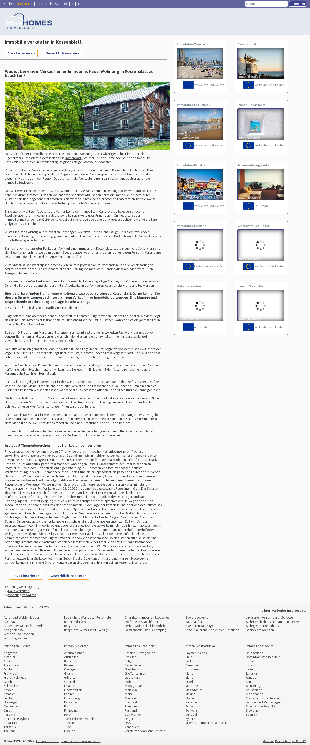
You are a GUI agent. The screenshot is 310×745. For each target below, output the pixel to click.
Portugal (131, 702)
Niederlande (254, 694)
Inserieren (25, 3)
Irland (189, 673)
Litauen (69, 694)
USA (128, 723)
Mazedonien (194, 690)
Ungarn (130, 719)
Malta (129, 694)
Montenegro (254, 686)
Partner (42, 3)
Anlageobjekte (14, 630)
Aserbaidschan (74, 653)
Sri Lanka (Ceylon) (16, 719)
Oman (8, 710)
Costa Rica (192, 661)
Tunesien (70, 723)
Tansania (10, 727)
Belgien (69, 665)
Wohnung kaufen (15, 638)
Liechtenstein (73, 690)
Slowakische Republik (260, 706)
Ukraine (69, 731)
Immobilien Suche (47, 741)
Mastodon (268, 741)
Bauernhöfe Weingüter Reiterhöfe (87, 617)
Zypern (190, 719)
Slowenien (253, 710)
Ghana (68, 673)
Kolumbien (11, 686)
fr (78, 3)
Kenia (250, 681)
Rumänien (132, 706)
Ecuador (251, 661)
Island (189, 677)
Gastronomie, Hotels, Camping (145, 630)
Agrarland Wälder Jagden (22, 617)
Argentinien (12, 665)
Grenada (70, 681)
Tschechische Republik (79, 719)
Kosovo (8, 690)
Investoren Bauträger (200, 626)
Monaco (190, 698)
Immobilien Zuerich (17, 646)
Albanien (10, 657)
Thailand (10, 731)
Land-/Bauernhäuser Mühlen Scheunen (212, 630)
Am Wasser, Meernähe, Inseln (24, 626)
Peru (67, 706)
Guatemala (132, 677)
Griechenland (134, 669)
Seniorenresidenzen (260, 630)
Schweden (192, 706)
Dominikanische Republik (263, 657)
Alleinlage (10, 621)
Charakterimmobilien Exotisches (147, 617)
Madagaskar (133, 686)
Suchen (9, 3)
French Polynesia (15, 677)
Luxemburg (72, 698)
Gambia (9, 681)
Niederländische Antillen (263, 698)
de (66, 3)
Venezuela (132, 727)
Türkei (68, 727)
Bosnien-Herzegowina (140, 653)
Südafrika (10, 723)
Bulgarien (131, 661)
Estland (251, 665)
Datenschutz (283, 741)
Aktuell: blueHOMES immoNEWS (26, 607)
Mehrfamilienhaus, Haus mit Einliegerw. (273, 621)
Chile (188, 657)
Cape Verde (133, 665)
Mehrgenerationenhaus (262, 626)
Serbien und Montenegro (263, 702)
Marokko (131, 698)
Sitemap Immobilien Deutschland (208, 723)
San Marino (133, 714)
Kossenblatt (73, 158)
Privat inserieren (21, 53)
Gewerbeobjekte (196, 617)
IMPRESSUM (299, 741)
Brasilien (130, 657)
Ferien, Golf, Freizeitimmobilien (146, 626)
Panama (9, 714)
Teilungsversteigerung (23, 587)
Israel (189, 681)
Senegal (191, 714)
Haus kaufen (193, 621)
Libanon (69, 686)
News (54, 3)
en (72, 3)
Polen (68, 714)
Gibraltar (70, 677)
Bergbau (70, 626)
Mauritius (191, 686)
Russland (131, 710)
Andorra (9, 661)
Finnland (10, 669)
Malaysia (131, 690)
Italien (250, 669)
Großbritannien (135, 673)
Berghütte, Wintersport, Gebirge (86, 630)
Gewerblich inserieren (64, 53)
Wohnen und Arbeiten (19, 634)
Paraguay (71, 702)
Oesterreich (12, 706)
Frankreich (11, 673)
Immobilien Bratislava (200, 646)
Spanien (251, 714)
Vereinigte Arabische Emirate (145, 731)
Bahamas (70, 661)
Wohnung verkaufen (22, 595)
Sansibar (191, 702)
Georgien (70, 669)
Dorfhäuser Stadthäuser (141, 621)
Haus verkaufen (18, 591)
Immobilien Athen (76, 646)
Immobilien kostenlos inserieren (80, 741)
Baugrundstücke (75, 621)
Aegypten (10, 653)
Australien (71, 657)
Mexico (190, 694)
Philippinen (71, 710)
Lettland (10, 698)
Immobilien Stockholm (140, 646)
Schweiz (191, 710)
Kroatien (10, 694)
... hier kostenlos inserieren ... (283, 610)
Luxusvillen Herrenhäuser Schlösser (270, 617)
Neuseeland (254, 690)
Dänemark (192, 665)
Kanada (251, 677)
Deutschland (254, 653)
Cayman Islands (196, 653)
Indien (129, 681)
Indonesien (192, 669)
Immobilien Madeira (260, 646)
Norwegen (11, 702)
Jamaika (251, 673)
